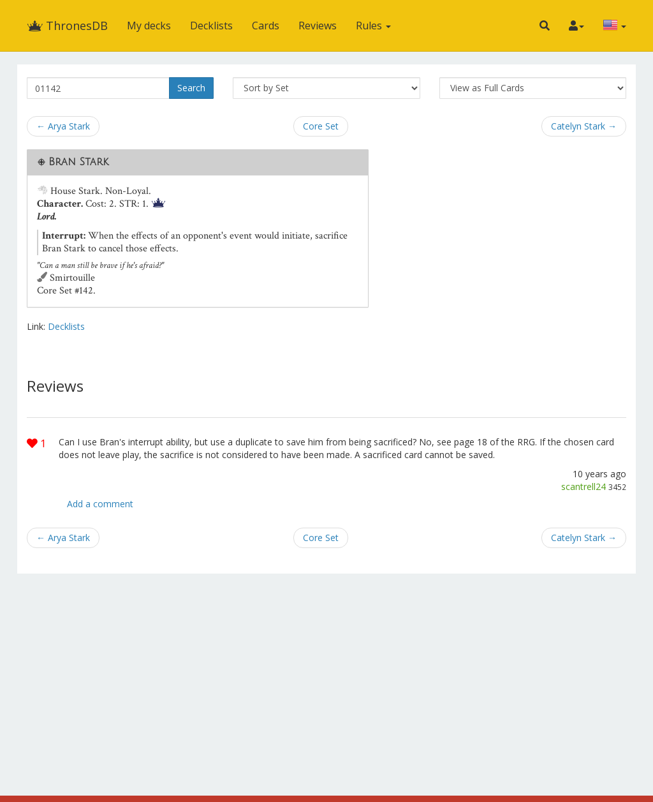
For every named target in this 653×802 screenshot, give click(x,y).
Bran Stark (78, 162)
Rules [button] (373, 26)
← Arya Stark (63, 126)
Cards (265, 26)
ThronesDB (67, 25)
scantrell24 (583, 486)
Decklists (211, 26)
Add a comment (100, 504)
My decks (149, 26)
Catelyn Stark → (584, 126)
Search (191, 88)
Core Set (321, 126)
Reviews (317, 26)
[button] (544, 25)
